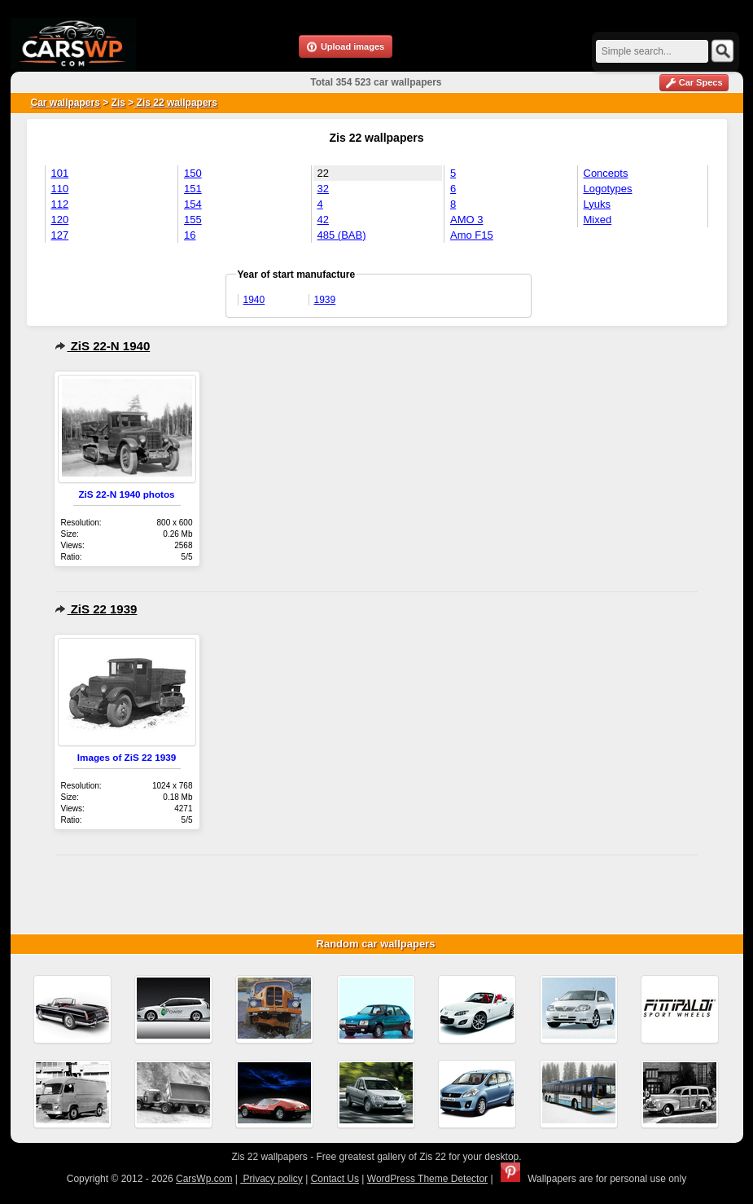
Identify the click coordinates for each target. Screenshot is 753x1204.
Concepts (606, 173)
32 (323, 188)
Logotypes (608, 188)
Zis (118, 102)
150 (193, 173)
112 (60, 204)
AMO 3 (466, 219)
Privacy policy (271, 1178)
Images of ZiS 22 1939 (126, 757)
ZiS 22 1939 (96, 609)
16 (189, 235)
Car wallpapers (65, 102)
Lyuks (597, 204)
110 (60, 188)
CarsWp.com (204, 1178)
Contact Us (335, 1178)
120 (60, 219)
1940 (254, 299)
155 (193, 219)
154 (193, 204)
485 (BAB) (341, 235)
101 (60, 173)
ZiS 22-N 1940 (103, 346)
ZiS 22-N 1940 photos (126, 494)
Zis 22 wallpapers (175, 102)
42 (323, 219)
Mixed (598, 219)
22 (323, 173)
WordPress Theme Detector (427, 1178)
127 (60, 235)
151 (193, 188)
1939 (325, 299)
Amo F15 (471, 235)
